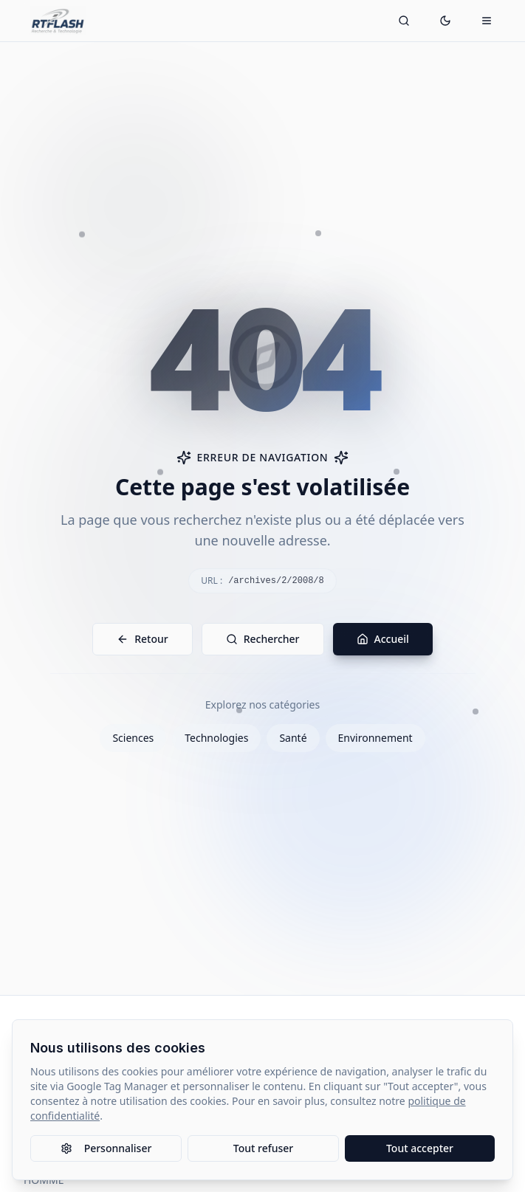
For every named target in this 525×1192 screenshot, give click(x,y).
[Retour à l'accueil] (58, 20)
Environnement (375, 738)
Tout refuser (263, 1148)
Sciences (133, 738)
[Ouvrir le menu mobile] (486, 20)
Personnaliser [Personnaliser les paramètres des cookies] (106, 1148)
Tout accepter (419, 1148)
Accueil (383, 639)
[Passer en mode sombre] (445, 20)
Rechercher (263, 639)
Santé (292, 738)
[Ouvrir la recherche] (404, 20)
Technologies (216, 738)
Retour (142, 639)
